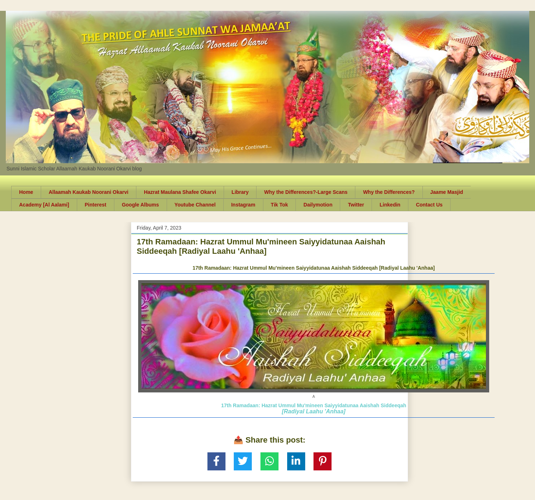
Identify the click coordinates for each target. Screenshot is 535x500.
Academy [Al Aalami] (44, 205)
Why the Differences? (389, 192)
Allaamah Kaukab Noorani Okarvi (88, 192)
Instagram (243, 205)
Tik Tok (279, 205)
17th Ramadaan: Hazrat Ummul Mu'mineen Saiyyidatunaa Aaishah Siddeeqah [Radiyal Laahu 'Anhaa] (314, 268)
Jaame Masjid (446, 192)
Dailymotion (317, 205)
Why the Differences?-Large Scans (305, 192)
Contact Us (429, 205)
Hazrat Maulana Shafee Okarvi (180, 192)
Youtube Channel (195, 205)
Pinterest (95, 205)
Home (26, 192)
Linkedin (390, 205)
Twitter (356, 205)
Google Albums (140, 205)
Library (240, 192)
